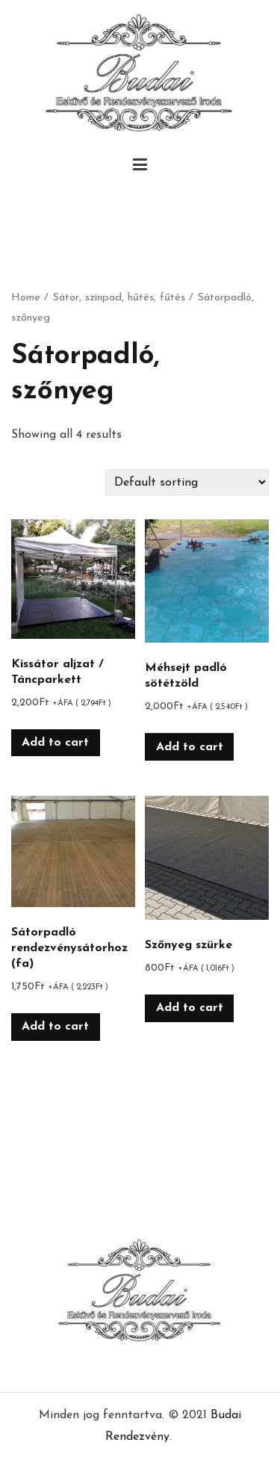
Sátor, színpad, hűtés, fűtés (118, 297)
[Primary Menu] (140, 168)
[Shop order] (187, 482)
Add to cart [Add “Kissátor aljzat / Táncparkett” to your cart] (55, 743)
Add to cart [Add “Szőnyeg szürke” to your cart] (189, 1008)
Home (25, 297)
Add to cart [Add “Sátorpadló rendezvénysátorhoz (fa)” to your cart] (55, 1027)
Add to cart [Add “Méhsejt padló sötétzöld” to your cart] (189, 747)
